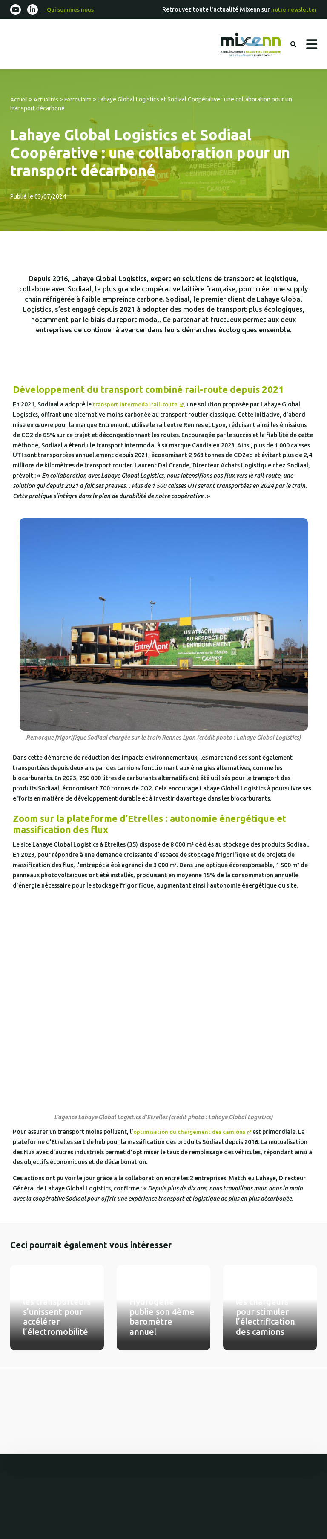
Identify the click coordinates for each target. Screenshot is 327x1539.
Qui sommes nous (72, 9)
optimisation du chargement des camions (190, 1133)
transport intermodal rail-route (137, 406)
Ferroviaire (83, 101)
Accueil (20, 101)
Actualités (49, 101)
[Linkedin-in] (34, 10)
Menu (311, 45)
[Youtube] (16, 10)
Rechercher (292, 46)
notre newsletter (293, 9)
